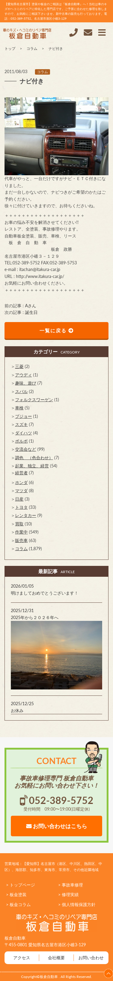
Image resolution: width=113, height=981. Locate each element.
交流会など (25, 449)
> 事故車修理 (70, 884)
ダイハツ (23, 432)
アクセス (21, 957)
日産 (19, 499)
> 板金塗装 (16, 894)
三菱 (19, 366)
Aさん (30, 305)
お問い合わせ (91, 957)
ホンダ (21, 482)
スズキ (21, 424)
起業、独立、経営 (32, 465)
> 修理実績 (68, 894)
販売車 (21, 540)
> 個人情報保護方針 (77, 904)
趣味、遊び (25, 383)
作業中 (21, 531)
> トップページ (20, 884)
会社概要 (56, 957)
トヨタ (21, 507)
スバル (21, 391)
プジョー (23, 416)
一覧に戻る (56, 330)
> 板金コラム (18, 904)
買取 (19, 523)
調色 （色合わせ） (34, 457)
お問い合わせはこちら (56, 826)
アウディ (23, 374)
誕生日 (31, 312)
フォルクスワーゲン (34, 399)
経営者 (21, 472)
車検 (19, 407)
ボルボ (21, 441)
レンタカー (25, 515)
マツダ (21, 490)
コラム (42, 71)
